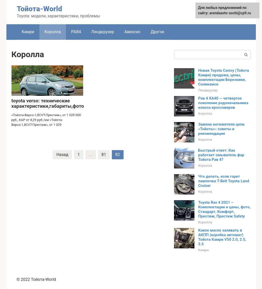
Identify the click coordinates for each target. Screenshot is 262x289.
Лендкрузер (102, 31)
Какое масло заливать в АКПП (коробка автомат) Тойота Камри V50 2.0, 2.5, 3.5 (222, 237)
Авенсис (132, 31)
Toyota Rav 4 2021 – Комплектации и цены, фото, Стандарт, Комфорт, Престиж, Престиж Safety (224, 209)
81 (104, 154)
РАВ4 (76, 31)
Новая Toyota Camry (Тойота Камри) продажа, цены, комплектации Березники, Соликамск (223, 77)
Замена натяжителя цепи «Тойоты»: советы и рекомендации (221, 129)
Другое (157, 31)
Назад (62, 154)
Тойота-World (39, 9)
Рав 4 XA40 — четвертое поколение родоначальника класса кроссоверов (223, 103)
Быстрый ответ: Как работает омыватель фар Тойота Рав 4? (221, 155)
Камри (28, 31)
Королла (53, 31)
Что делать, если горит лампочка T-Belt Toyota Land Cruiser (223, 181)
